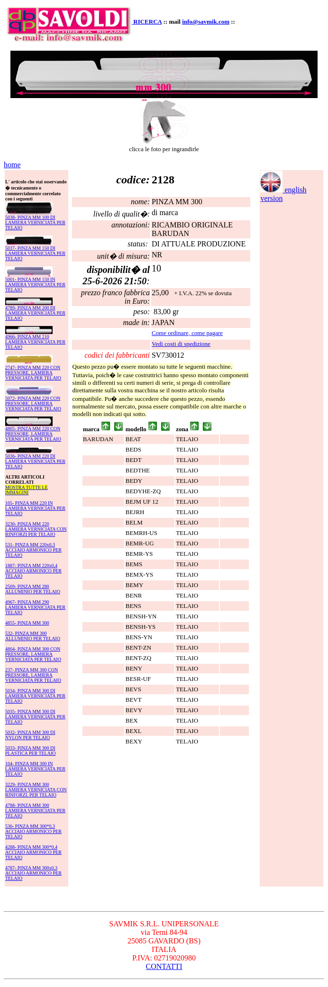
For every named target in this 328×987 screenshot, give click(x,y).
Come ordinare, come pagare (187, 332)
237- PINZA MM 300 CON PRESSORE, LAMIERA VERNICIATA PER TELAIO (33, 675)
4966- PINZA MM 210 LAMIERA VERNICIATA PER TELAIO (35, 342)
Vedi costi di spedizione (181, 343)
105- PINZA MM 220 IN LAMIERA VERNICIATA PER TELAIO (35, 508)
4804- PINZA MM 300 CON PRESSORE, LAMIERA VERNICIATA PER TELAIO (33, 654)
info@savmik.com (205, 21)
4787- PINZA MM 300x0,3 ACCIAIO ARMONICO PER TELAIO (33, 873)
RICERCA (147, 21)
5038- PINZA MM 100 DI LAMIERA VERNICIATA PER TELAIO (35, 222)
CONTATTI (164, 966)
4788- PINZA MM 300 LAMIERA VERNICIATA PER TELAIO (35, 810)
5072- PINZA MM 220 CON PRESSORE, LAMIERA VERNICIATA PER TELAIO (33, 403)
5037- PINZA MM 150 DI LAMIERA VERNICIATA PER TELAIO (35, 253)
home (12, 165)
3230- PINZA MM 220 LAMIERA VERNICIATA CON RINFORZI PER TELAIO (36, 529)
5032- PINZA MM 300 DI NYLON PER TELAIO (30, 735)
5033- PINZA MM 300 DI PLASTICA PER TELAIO (30, 750)
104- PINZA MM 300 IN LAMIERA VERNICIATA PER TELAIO (35, 769)
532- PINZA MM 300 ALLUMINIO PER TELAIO (32, 636)
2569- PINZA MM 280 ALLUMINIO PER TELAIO (32, 589)
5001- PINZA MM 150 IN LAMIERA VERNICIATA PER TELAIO (35, 284)
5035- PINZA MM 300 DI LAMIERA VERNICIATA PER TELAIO (35, 716)
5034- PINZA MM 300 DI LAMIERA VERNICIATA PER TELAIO (35, 696)
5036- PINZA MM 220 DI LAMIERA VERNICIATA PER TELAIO (35, 461)
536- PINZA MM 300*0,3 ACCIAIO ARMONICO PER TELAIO (33, 831)
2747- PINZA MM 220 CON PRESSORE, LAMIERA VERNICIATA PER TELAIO (33, 372)
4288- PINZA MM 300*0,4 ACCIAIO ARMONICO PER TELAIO (33, 852)
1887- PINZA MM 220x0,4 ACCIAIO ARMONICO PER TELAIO (33, 571)
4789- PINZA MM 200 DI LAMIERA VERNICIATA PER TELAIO (35, 313)
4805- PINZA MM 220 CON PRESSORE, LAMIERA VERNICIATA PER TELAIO (33, 434)
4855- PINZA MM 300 (27, 622)
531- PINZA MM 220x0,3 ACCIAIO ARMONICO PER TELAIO (33, 550)
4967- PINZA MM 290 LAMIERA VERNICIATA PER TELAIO (35, 607)
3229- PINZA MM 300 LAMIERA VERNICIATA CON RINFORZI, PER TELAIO (36, 789)
